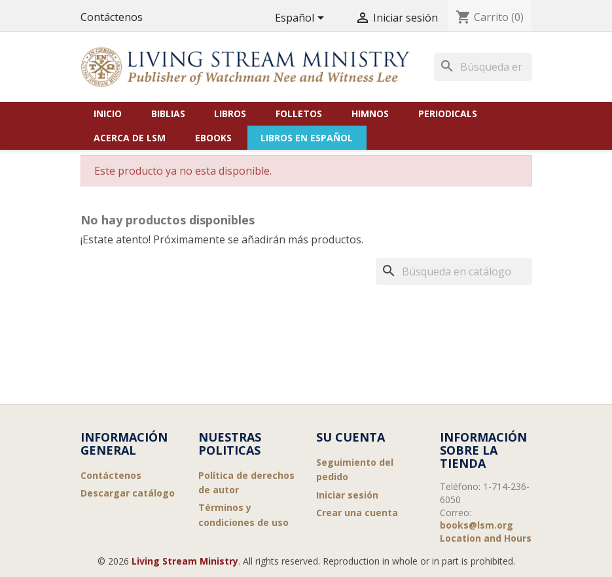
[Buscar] (483, 66)
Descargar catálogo (128, 493)
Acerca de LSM (130, 137)
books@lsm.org (476, 525)
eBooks (213, 137)
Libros (230, 113)
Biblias (168, 113)
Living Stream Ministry (185, 561)
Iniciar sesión (347, 495)
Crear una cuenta (357, 512)
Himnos (370, 113)
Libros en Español (307, 137)
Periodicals (447, 113)
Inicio (108, 113)
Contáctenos (112, 17)
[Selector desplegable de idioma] (302, 18)
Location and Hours (485, 538)
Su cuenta (350, 437)
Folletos (299, 113)
